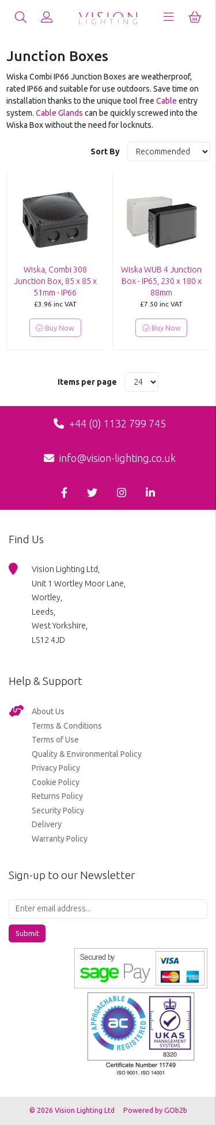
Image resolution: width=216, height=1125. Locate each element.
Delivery (47, 824)
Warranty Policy (60, 838)
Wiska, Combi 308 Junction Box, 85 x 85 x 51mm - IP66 (55, 281)
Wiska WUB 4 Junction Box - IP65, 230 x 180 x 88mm (161, 281)
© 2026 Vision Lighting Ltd (72, 1110)
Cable (166, 100)
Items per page (87, 382)
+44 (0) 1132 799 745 (110, 423)
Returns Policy (57, 796)
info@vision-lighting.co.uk (110, 458)
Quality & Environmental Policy (87, 754)
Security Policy (58, 810)
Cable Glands (59, 113)
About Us (48, 711)
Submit (27, 933)
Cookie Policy (55, 782)
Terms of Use (55, 739)
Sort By (106, 151)
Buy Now (55, 328)
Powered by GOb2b (155, 1110)
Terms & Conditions (67, 725)
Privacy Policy (56, 767)
